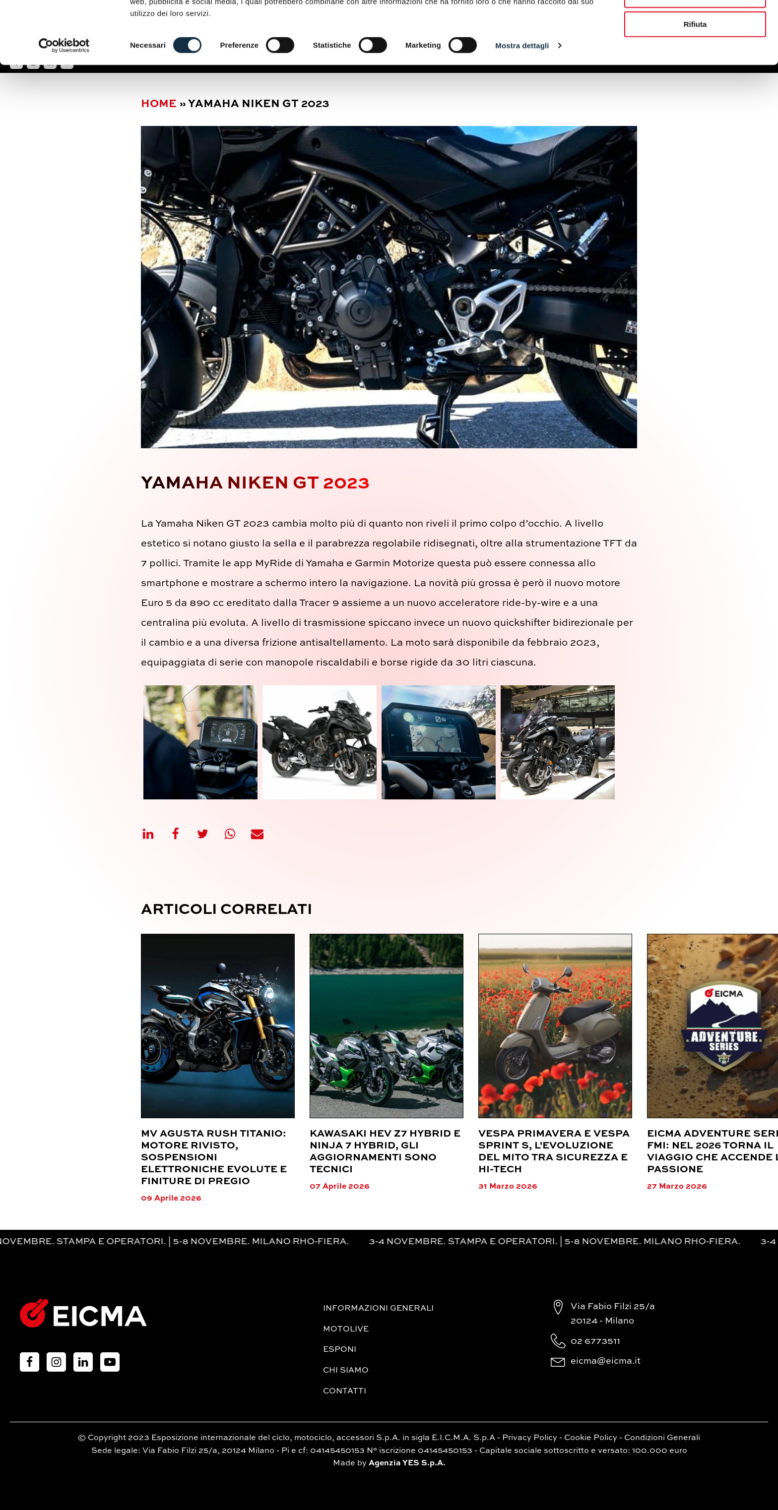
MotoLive (346, 1329)
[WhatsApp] (236, 834)
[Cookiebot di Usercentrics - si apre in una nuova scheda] (64, 104)
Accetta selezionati (694, 54)
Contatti (344, 1391)
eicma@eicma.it (606, 1361)
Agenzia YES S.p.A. (407, 1463)
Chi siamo (346, 1371)
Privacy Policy (529, 1438)
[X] (208, 834)
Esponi (339, 1350)
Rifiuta (695, 83)
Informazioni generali (378, 1309)
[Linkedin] (154, 834)
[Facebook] (181, 834)
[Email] (263, 834)
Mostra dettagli (522, 104)
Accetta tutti (695, 24)
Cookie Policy (590, 1438)
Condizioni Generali (662, 1438)
